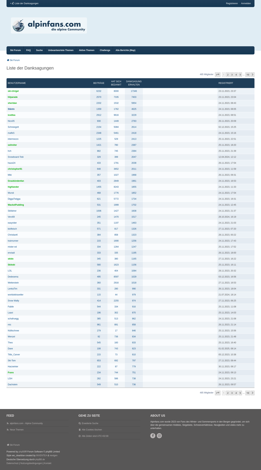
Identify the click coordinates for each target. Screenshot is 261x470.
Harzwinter (13, 366)
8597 (116, 276)
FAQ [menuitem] (28, 50)
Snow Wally (13, 300)
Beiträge (98, 83)
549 (99, 384)
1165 (133, 259)
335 (116, 253)
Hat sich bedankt (116, 83)
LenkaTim (12, 288)
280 (116, 288)
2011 (133, 169)
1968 (133, 175)
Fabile (11, 306)
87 (116, 366)
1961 (133, 181)
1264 (116, 247)
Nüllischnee (13, 330)
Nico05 (11, 121)
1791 (116, 163)
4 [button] (236, 74)
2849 (116, 181)
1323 (133, 235)
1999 (116, 205)
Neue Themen (17, 429)
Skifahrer (12, 211)
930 (99, 121)
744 (116, 372)
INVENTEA (41, 455)
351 (99, 223)
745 (116, 151)
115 (99, 294)
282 (99, 378)
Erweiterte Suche (90, 423)
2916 (116, 282)
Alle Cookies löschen (92, 429)
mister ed (12, 247)
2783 (133, 121)
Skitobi (11, 264)
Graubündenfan (16, 181)
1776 (116, 193)
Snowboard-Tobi (16, 157)
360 (99, 282)
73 (116, 354)
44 (116, 294)
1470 (116, 217)
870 (134, 312)
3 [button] (232, 74)
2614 (133, 127)
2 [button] (227, 74)
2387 (133, 145)
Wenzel (11, 336)
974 (134, 300)
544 (99, 306)
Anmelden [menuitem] (246, 3)
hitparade (13, 97)
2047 (133, 157)
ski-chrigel (13, 91)
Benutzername (17, 83)
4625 (133, 109)
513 (116, 318)
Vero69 (11, 217)
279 (99, 330)
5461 (116, 133)
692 (116, 360)
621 (99, 199)
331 (99, 288)
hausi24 (11, 163)
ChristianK (13, 235)
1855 (133, 187)
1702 (133, 205)
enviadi (11, 253)
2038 (133, 163)
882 (99, 151)
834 (134, 336)
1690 (116, 241)
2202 (98, 103)
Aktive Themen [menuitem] (86, 50)
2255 (116, 300)
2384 (133, 151)
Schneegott (13, 127)
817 (116, 229)
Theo (10, 342)
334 (99, 247)
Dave (10, 348)
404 (116, 270)
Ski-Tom (12, 360)
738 (134, 378)
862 (134, 318)
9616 (116, 115)
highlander (13, 187)
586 (116, 378)
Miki (10, 175)
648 (99, 169)
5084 (116, 127)
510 (116, 384)
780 (116, 145)
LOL (10, 270)
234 (99, 372)
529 (116, 139)
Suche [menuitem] (39, 50)
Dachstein (12, 384)
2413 (133, 139)
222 (99, 366)
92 (99, 336)
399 (116, 157)
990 (134, 288)
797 (134, 360)
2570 (98, 97)
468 (99, 193)
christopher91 (15, 169)
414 (99, 300)
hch (9, 151)
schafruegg (13, 318)
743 (116, 348)
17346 (134, 91)
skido (10, 259)
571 (99, 229)
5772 (116, 199)
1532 (116, 103)
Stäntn (11, 109)
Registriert (226, 83)
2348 (98, 133)
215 (99, 241)
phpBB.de (40, 459)
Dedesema (13, 276)
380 (116, 259)
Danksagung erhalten (134, 83)
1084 (133, 270)
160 (116, 342)
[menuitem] (25, 3)
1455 (98, 187)
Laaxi (10, 312)
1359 (98, 109)
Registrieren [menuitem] (232, 3)
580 (99, 264)
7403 (133, 97)
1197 (116, 223)
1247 (133, 247)
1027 (116, 175)
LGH (10, 378)
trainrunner (13, 241)
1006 (98, 211)
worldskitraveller (15, 294)
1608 (133, 211)
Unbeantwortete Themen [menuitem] (60, 50)
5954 (133, 103)
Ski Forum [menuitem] (15, 50)
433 (99, 163)
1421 (98, 145)
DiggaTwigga (14, 199)
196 (99, 312)
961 (99, 324)
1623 (116, 264)
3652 (116, 169)
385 (99, 318)
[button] (217, 74)
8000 (116, 91)
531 (99, 205)
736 (116, 336)
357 (99, 175)
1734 (133, 199)
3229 (133, 115)
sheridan (12, 103)
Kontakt (47, 463)
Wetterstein (13, 282)
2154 (98, 127)
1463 (133, 223)
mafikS (11, 133)
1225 (98, 139)
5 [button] (240, 74)
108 (99, 348)
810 (134, 354)
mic (9, 324)
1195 (133, 253)
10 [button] (247, 74)
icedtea (11, 115)
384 (99, 235)
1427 (116, 211)
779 (134, 366)
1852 (133, 193)
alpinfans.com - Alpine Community (26, 423)
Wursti (11, 193)
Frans (11, 372)
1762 (116, 109)
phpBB (22, 451)
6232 (98, 91)
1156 (133, 264)
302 (116, 312)
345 (99, 259)
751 (134, 372)
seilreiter (12, 145)
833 (134, 342)
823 (134, 348)
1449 (116, 121)
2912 (98, 115)
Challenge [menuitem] (105, 50)
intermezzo (13, 139)
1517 (133, 217)
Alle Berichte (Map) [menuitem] (125, 50)
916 (134, 306)
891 (116, 324)
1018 (133, 282)
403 (99, 181)
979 (134, 294)
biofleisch (12, 229)
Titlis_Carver (14, 354)
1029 (133, 276)
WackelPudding (16, 205)
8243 (116, 187)
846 (134, 330)
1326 (133, 229)
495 (99, 276)
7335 (116, 97)
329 (99, 157)
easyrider (12, 223)
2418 (133, 133)
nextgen (53, 455)
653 (99, 360)
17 (116, 330)
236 (99, 270)
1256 (133, 241)
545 (99, 342)
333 (99, 253)
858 (116, 235)
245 (99, 217)
